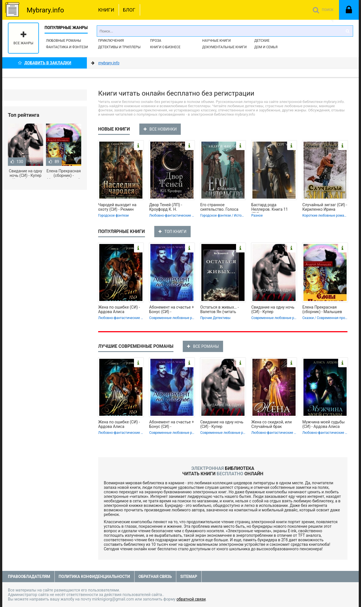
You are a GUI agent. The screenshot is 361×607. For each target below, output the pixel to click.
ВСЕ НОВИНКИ (160, 129)
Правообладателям (29, 576)
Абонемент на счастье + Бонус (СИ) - (171, 309)
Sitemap (188, 576)
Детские (262, 41)
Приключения (111, 41)
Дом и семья (266, 47)
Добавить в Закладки (44, 63)
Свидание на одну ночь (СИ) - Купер (272, 309)
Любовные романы (63, 41)
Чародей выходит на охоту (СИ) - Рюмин (117, 207)
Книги (106, 10)
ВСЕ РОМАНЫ (203, 346)
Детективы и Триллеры (119, 47)
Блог (129, 10)
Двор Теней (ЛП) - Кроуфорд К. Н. (165, 207)
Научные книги (216, 41)
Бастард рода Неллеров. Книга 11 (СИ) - (269, 208)
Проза (155, 41)
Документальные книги (224, 47)
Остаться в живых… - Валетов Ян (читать (219, 309)
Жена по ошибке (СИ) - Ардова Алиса (119, 309)
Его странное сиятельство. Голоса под (219, 208)
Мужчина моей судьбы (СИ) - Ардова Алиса (323, 424)
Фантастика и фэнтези (67, 47)
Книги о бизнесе (165, 47)
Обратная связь (155, 576)
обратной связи (191, 599)
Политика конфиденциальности (94, 576)
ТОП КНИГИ (172, 231)
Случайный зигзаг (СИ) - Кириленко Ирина (324, 207)
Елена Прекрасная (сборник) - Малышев (322, 309)
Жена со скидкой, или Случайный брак (271, 424)
